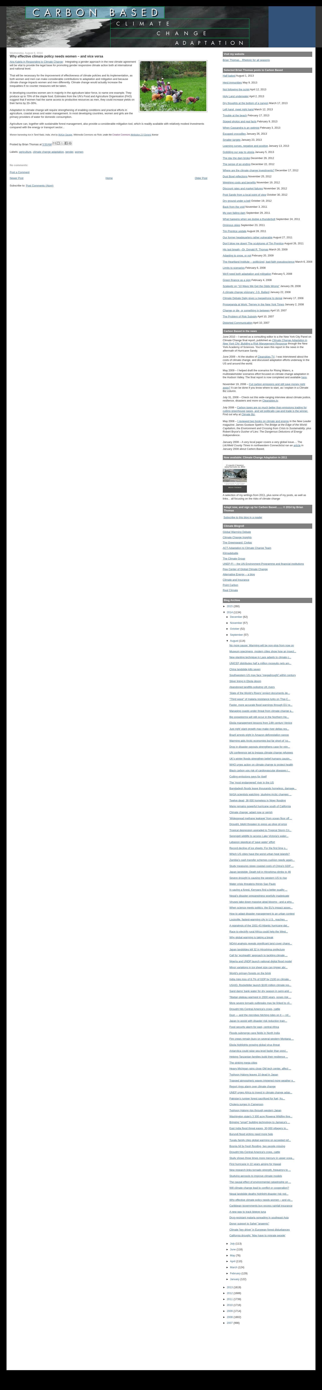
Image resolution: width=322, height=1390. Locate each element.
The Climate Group (234, 558)
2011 (230, 1299)
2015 (230, 606)
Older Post (201, 178)
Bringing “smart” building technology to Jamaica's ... (259, 1122)
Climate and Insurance (236, 579)
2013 (230, 1287)
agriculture (25, 151)
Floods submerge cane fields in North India (254, 1032)
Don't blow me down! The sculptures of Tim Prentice (253, 243)
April (233, 1261)
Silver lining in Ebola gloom (245, 681)
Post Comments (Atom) (39, 185)
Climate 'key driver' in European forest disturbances (259, 1229)
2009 (230, 1311)
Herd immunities (232, 82)
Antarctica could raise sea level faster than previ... (258, 1050)
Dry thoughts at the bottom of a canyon (245, 103)
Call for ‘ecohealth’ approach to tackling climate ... (258, 955)
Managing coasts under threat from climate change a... (261, 710)
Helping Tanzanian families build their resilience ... (258, 1056)
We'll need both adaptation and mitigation (247, 273)
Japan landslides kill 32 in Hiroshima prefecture (257, 949)
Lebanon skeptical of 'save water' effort (252, 842)
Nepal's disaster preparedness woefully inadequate (259, 895)
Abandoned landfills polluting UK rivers (252, 687)
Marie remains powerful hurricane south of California (260, 806)
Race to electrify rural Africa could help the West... (258, 931)
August (234, 640)
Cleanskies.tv (270, 400)
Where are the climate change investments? (248, 170)
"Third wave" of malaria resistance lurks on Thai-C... (259, 699)
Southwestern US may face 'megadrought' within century (262, 675)
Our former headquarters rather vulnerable (247, 237)
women (79, 151)
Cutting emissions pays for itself (248, 776)
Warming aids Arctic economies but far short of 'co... (259, 740)
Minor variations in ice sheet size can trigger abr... (258, 967)
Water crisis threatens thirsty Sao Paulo (252, 883)
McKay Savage (65, 135)
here (304, 377)
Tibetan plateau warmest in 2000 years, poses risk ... (260, 997)
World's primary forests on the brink (250, 973)
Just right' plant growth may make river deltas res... (259, 728)
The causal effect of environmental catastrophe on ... (260, 1182)
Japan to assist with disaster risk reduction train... (258, 1020)
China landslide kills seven (244, 669)
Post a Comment (20, 172)
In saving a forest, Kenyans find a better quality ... (258, 889)
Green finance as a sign (237, 280)
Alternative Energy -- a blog (239, 574)
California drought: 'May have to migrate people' (257, 1235)
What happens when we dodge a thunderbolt (249, 219)
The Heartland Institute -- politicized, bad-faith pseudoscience (259, 261)
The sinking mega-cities (243, 1062)
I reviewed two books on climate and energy (263, 421)
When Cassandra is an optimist (241, 127)
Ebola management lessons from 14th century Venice (260, 722)
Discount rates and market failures (243, 188)
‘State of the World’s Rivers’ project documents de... (259, 693)
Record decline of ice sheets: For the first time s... (258, 848)
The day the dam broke (236, 158)
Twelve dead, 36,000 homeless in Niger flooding (257, 800)
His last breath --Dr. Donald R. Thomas (245, 249)
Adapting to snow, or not (237, 255)
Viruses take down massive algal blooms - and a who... (261, 901)
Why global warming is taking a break (251, 937)
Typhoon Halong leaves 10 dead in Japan (253, 1074)
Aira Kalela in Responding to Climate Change (36, 61)
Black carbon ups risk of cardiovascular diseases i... (259, 770)
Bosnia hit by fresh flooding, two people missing (257, 1146)
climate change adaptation (48, 151)
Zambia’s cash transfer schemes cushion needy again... (262, 860)
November (236, 622)
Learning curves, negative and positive (245, 145)
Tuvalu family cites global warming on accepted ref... (260, 1140)
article (297, 445)
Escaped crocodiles (234, 133)
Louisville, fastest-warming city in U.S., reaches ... (258, 919)
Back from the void (234, 206)
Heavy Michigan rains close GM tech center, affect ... (260, 1068)
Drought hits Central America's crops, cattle (254, 1009)
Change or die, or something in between (246, 310)
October (235, 628)
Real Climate (230, 590)
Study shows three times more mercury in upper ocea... (261, 1158)
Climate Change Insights (237, 537)
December (236, 616)
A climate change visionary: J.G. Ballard (246, 292)
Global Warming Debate (237, 531)
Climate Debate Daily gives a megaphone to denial (252, 298)
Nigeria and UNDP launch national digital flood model (260, 961)
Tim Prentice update (234, 231)
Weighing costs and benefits (239, 182)
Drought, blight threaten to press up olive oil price (258, 824)
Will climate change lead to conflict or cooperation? (259, 1187)
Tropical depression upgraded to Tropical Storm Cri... (260, 830)
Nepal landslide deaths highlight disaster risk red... (259, 1193)
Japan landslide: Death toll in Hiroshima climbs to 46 (260, 871)
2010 (230, 1305)
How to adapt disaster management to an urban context (262, 913)
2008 (230, 1317)
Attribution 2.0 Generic (141, 135)
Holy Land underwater (236, 96)
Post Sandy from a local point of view (244, 194)
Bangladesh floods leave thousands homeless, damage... (263, 788)
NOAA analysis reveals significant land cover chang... (260, 943)
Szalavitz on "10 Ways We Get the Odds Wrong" (251, 286)
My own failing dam (234, 212)
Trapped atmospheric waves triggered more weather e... (262, 1080)
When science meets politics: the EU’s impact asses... (261, 907)
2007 (230, 1322)
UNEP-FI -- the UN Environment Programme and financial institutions (263, 563)
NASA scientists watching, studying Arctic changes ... (260, 794)
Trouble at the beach (235, 115)
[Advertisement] (241, 1344)
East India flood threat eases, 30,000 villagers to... (258, 1128)
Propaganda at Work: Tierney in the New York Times (253, 304)
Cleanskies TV (266, 356)
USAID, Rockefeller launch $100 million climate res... (260, 985)
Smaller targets (232, 139)
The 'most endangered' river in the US (251, 782)
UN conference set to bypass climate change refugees (261, 752)
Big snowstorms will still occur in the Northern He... (259, 717)
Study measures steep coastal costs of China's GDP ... (261, 866)
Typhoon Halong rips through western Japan (255, 1110)
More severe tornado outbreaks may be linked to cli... (260, 1003)
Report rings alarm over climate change (252, 1086)
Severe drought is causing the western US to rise (258, 877)
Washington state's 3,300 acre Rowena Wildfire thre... (260, 1116)
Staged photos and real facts (239, 121)
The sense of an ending (236, 164)
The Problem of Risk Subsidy (240, 316)
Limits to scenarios (234, 267)
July (232, 1243)
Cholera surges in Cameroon (246, 1104)
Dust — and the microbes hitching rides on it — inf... (260, 1015)
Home (109, 178)
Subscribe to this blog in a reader (242, 517)
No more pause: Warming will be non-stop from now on (261, 645)
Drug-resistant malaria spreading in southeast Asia (259, 1217)
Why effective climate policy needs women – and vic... (261, 1199)
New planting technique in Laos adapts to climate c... (260, 657)
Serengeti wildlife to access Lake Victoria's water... (259, 836)
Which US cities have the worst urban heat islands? (259, 853)
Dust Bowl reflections (235, 176)
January (235, 1279)
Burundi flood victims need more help (251, 1134)
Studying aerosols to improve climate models (255, 1175)
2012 (230, 1293)
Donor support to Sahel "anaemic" (249, 1223)
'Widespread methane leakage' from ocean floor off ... (260, 818)
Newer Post (17, 178)
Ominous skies (231, 225)
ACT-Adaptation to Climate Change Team (247, 548)
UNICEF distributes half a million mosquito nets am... (260, 663)
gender (69, 151)
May (233, 1255)
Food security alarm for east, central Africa (254, 1026)
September (237, 634)
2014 (230, 612)
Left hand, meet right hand (238, 109)
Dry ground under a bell (236, 200)
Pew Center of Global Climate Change (245, 569)
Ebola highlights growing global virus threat (254, 1044)
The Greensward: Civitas (237, 542)
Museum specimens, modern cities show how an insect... (262, 651)
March (234, 1267)
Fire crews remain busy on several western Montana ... (261, 1038)
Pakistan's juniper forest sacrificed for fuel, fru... (257, 1098)
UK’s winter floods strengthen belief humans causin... (260, 758)
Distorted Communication (238, 322)
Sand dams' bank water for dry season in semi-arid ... (260, 991)
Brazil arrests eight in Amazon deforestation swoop (259, 734)
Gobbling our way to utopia (238, 152)
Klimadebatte (230, 553)
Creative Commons (121, 135)
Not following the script (236, 89)
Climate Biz (248, 414)
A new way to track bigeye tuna (247, 1211)
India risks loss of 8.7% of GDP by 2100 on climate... (260, 979)
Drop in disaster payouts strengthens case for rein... (259, 746)
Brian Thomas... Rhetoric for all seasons (246, 60)
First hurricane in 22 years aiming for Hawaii (255, 1164)
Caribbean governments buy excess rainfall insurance (260, 1205)
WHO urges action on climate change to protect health (261, 764)
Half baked (229, 75)
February (236, 1273)
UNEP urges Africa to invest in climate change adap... (260, 1092)
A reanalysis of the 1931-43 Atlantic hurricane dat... (259, 925)
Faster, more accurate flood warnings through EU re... (260, 704)
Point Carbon (230, 585)
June (233, 1249)
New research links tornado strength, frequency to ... (260, 1169)
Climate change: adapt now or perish (250, 812)
